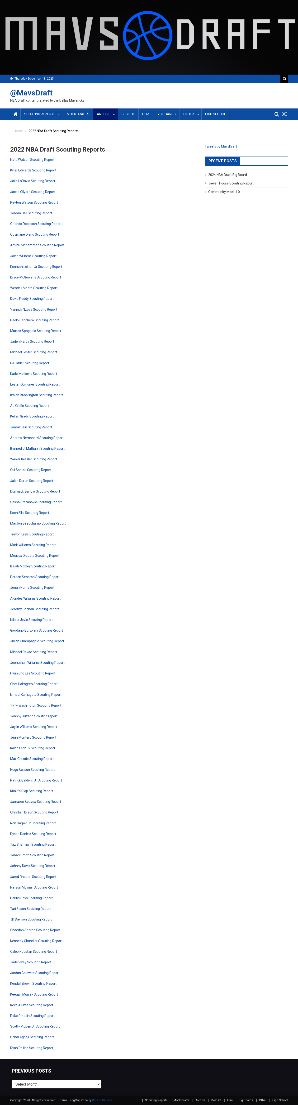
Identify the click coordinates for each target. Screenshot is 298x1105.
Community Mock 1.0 (224, 192)
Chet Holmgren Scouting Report (34, 684)
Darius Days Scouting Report (31, 898)
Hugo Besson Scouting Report (32, 770)
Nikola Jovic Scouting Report (31, 620)
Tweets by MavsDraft (221, 146)
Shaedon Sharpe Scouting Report (35, 930)
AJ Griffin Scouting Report (29, 406)
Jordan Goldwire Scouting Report (35, 973)
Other (188, 114)
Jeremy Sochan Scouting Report (34, 609)
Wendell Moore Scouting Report (33, 288)
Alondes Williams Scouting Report (35, 598)
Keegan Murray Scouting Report (34, 994)
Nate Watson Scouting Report (32, 160)
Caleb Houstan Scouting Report (33, 951)
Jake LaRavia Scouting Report (32, 181)
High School (215, 114)
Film (145, 114)
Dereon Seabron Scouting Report (35, 577)
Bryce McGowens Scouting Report (35, 277)
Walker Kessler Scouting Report (33, 459)
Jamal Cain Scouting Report (31, 427)
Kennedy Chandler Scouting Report (36, 941)
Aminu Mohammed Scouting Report (37, 245)
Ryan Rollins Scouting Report (31, 1048)
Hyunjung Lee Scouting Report (32, 673)
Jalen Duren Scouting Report (31, 481)
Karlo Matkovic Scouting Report (33, 374)
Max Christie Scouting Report (32, 759)
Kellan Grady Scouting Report (32, 416)
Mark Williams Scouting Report (33, 545)
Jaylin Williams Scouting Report (33, 727)
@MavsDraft (31, 92)
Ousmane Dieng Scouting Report (34, 234)
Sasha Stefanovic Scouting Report (36, 502)
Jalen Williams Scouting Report (33, 256)
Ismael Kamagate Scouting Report (35, 694)
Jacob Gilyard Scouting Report (32, 192)
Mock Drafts (78, 114)
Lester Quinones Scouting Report (35, 384)
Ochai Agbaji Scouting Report (32, 1037)
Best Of (128, 114)
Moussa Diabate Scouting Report (34, 555)
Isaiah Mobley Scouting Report (33, 566)
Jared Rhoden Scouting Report (33, 877)
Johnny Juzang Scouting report (33, 716)
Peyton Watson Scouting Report (34, 202)
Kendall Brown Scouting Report (33, 983)
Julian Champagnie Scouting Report (37, 641)
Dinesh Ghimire (102, 1100)
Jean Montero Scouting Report (33, 737)
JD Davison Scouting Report (31, 919)
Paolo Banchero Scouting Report (34, 320)
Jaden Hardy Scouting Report (32, 341)
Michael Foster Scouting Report (33, 352)
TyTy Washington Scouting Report (35, 705)
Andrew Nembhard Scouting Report (37, 438)
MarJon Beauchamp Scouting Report (38, 523)
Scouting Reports (40, 114)
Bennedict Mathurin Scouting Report (37, 448)
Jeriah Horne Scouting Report (32, 587)
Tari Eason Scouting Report (30, 909)
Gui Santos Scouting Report (30, 470)
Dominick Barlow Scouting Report (35, 491)
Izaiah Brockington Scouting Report (36, 395)
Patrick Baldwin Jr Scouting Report (36, 780)
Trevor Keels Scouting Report (32, 534)
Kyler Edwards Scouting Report (33, 170)
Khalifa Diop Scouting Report (31, 791)
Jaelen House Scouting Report (231, 183)
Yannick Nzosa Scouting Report (33, 309)
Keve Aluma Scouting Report (31, 1005)
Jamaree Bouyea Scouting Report (35, 802)
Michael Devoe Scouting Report (33, 652)
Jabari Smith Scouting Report (32, 855)
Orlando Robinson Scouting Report (36, 224)
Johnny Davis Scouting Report (32, 866)
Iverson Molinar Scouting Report (34, 887)
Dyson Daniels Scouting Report (33, 834)
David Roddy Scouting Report (32, 299)
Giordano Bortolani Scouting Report (36, 630)
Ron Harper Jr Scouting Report (33, 823)
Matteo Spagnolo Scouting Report (35, 331)
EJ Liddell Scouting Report (29, 363)
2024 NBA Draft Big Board (227, 175)
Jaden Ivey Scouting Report (30, 962)
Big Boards (166, 114)
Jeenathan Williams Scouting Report (37, 663)
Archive (103, 114)
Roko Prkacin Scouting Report (32, 1016)
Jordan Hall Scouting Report (31, 213)
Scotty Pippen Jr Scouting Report (35, 1026)
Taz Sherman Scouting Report (33, 844)
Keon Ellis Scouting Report (29, 513)
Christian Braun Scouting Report (34, 812)
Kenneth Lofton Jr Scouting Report (36, 267)
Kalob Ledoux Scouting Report (32, 748)
